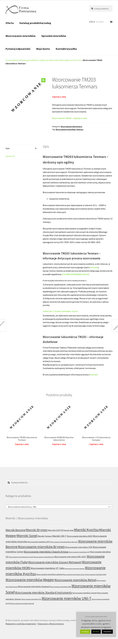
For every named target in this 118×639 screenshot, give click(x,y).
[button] (43, 80)
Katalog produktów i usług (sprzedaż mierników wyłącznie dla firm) (51, 60)
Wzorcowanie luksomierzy (71, 126)
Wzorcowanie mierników (21, 36)
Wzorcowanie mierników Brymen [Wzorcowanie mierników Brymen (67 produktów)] (41, 547)
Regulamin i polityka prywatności (21, 623)
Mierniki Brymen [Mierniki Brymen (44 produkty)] (37, 530)
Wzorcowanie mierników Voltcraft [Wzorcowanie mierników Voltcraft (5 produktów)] (22, 603)
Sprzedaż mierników (53, 36)
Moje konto (43, 48)
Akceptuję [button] (85, 631)
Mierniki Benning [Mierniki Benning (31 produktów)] (15, 530)
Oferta (10, 23)
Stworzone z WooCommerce (51, 623)
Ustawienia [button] (107, 631)
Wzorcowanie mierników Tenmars (69, 129)
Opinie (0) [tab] (10, 156)
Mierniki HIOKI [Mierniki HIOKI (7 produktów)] (69, 530)
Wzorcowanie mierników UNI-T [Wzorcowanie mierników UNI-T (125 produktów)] (66, 598)
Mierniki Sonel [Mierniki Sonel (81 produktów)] (27, 535)
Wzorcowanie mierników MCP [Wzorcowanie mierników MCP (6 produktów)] (95, 574)
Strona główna (12, 60)
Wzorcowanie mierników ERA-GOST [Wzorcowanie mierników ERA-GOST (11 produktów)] (70, 556)
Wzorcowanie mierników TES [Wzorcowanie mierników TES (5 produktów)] (31, 599)
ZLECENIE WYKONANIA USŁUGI (75, 274)
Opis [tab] (8, 148)
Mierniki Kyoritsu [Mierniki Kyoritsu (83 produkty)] (86, 530)
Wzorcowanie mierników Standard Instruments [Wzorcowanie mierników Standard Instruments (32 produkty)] (43, 592)
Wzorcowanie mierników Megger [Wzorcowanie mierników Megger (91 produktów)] (30, 579)
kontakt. (94, 374)
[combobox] (59, 507)
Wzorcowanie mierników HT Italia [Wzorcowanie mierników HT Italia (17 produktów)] (47, 568)
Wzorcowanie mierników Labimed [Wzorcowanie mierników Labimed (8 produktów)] (49, 574)
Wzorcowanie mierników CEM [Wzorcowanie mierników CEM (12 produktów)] (78, 547)
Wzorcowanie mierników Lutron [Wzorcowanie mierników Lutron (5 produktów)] (74, 574)
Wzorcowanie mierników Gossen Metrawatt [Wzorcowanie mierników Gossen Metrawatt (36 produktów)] (54, 562)
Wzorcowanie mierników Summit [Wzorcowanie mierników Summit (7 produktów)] (84, 593)
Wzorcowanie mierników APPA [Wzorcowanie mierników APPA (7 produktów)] (39, 542)
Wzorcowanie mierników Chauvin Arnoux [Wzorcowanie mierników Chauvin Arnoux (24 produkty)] (46, 551)
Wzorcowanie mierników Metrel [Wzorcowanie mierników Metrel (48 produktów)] (75, 580)
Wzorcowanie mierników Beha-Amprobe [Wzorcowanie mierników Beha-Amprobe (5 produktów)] (64, 542)
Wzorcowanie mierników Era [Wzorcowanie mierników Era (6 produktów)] (43, 557)
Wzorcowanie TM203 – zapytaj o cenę (69, 118)
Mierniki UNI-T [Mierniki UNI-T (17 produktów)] (59, 536)
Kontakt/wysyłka (66, 48)
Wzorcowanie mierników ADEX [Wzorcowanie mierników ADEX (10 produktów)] (79, 536)
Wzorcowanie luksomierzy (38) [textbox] (58, 507)
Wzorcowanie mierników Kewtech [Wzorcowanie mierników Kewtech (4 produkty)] (75, 568)
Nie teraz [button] (96, 631)
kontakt (94, 267)
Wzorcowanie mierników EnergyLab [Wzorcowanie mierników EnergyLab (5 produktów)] (21, 557)
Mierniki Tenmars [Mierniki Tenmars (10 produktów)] (45, 536)
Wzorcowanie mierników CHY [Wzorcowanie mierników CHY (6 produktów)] (79, 552)
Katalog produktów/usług (35, 23)
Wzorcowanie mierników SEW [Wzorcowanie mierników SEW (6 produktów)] (60, 587)
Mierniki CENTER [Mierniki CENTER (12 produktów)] (55, 530)
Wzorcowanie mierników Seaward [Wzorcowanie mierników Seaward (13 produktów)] (34, 586)
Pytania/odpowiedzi (18, 48)
